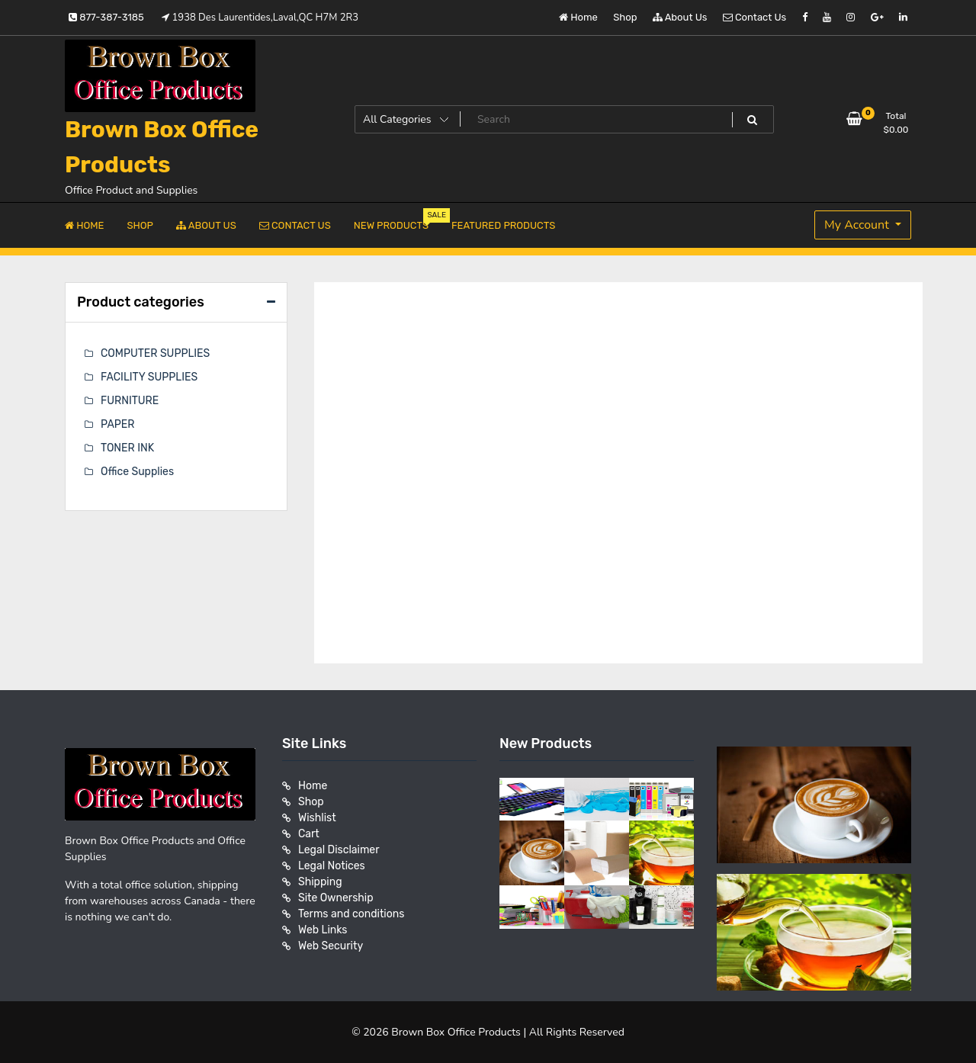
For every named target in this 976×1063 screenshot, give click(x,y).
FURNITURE (130, 400)
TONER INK (127, 448)
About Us (680, 17)
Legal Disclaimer (339, 849)
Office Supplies (137, 471)
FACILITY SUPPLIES (149, 377)
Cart (308, 833)
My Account (858, 225)
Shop (625, 17)
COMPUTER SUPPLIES (155, 353)
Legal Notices (331, 865)
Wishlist (317, 817)
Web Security (330, 945)
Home (578, 17)
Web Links (323, 929)
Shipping (320, 881)
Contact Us (754, 17)
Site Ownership (336, 897)
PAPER (117, 424)
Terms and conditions (351, 913)
